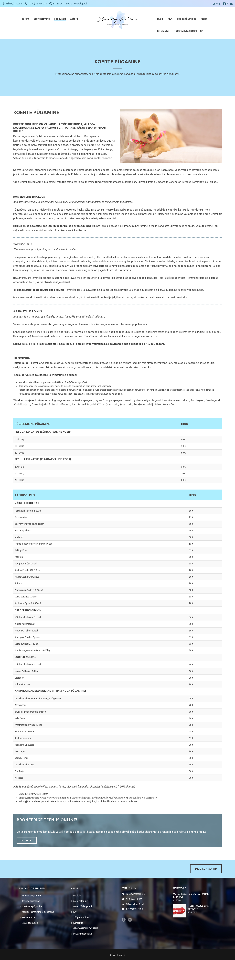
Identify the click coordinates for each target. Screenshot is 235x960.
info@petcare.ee (134, 908)
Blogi (160, 18)
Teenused (60, 18)
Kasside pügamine (30, 901)
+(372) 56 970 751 (37, 3)
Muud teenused (29, 923)
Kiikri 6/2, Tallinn (14, 3)
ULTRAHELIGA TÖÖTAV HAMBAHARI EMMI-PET (191, 895)
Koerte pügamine (30, 895)
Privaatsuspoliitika (81, 933)
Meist (204, 18)
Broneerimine (41, 18)
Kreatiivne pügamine (31, 906)
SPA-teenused (28, 917)
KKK (170, 18)
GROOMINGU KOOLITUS (188, 31)
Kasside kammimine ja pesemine (37, 912)
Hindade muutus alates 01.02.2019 (198, 907)
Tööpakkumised (186, 18)
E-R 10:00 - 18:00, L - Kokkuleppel (70, 3)
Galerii (74, 18)
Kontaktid (163, 31)
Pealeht (24, 18)
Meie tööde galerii (81, 906)
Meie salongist (79, 901)
